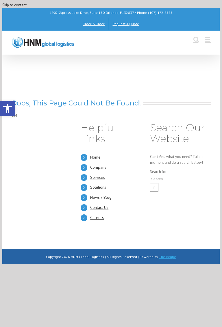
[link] (7, 108)
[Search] (154, 187)
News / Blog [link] (101, 197)
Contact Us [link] (99, 207)
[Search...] (175, 179)
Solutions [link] (98, 187)
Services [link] (97, 177)
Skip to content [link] (14, 5)
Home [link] (95, 157)
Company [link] (98, 167)
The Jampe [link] (167, 256)
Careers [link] (97, 217)
